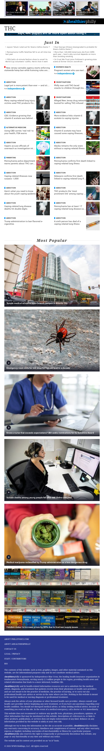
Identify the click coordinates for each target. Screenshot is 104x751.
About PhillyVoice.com (16, 639)
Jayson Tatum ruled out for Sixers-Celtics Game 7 (28, 47)
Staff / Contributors (15, 659)
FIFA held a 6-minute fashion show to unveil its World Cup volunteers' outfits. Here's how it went (26, 60)
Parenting (11, 157)
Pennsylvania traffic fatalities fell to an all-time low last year (28, 53)
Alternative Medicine (16, 127)
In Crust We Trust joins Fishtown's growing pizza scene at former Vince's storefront (75, 60)
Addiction (11, 82)
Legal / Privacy (12, 654)
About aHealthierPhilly (17, 644)
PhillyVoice (6, 21)
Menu (100, 21)
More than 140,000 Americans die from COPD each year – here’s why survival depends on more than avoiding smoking (74, 54)
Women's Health (63, 67)
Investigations (63, 82)
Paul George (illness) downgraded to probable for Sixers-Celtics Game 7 (75, 48)
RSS (6, 664)
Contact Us (10, 649)
